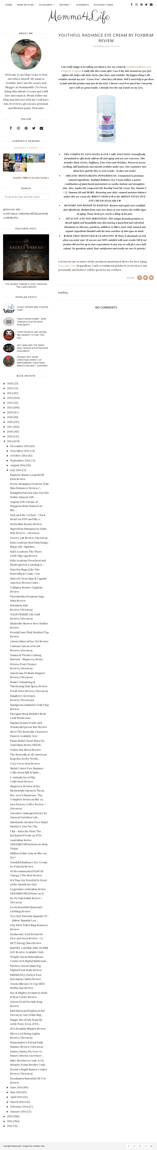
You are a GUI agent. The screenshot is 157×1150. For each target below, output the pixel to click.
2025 (10, 388)
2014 (10, 441)
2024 (10, 393)
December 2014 (20, 446)
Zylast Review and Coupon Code (32, 308)
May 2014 (16, 1092)
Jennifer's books (26, 147)
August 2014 (17, 465)
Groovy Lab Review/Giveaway (29, 538)
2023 (10, 398)
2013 (10, 1116)
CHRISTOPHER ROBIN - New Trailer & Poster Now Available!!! (31, 321)
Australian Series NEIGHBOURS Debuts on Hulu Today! (29, 844)
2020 (10, 412)
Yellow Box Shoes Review (25, 750)
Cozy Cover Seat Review (25, 763)
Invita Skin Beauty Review (26, 524)
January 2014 (18, 1111)
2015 (10, 436)
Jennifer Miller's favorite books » (31, 177)
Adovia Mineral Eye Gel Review (29, 641)
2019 (10, 417)
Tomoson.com (66, 265)
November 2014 (20, 451)
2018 (10, 422)
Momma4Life (78, 16)
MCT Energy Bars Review (25, 943)
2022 (10, 402)
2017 (9, 427)
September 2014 (20, 460)
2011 (9, 1126)
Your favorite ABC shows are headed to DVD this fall (32, 334)
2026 (10, 383)
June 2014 (16, 1087)
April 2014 (16, 1097)
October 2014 (18, 455)
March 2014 (17, 1102)
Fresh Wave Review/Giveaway (29, 691)
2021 (10, 407)
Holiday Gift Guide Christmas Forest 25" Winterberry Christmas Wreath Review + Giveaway (32, 361)
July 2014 (15, 470)
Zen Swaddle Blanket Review (28, 1028)
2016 (10, 431)
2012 (10, 1121)
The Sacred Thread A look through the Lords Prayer (26, 285)
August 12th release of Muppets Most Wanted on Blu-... (26, 506)
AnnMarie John (39, 1146)
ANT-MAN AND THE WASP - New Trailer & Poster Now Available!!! (32, 348)
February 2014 (19, 1106)
